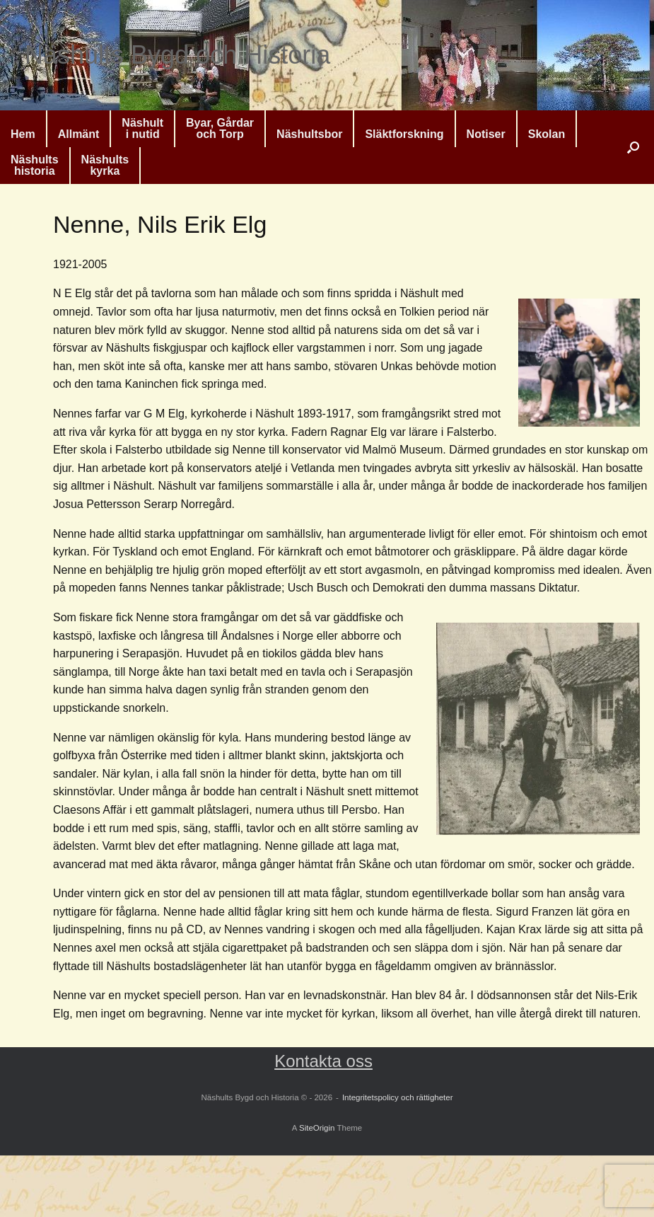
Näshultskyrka (105, 165)
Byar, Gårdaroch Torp (220, 128)
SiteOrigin (317, 1128)
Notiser (486, 134)
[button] (633, 147)
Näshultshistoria (35, 165)
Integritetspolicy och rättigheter (397, 1097)
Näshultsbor (309, 134)
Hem (23, 134)
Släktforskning (404, 134)
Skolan (546, 134)
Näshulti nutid (142, 128)
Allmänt (79, 134)
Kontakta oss (323, 1061)
